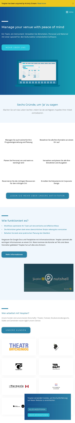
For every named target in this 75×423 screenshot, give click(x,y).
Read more (41, 3)
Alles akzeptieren (37, 409)
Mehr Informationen (14, 254)
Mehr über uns (16, 47)
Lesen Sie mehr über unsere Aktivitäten (37, 196)
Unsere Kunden (16, 330)
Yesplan (9, 12)
